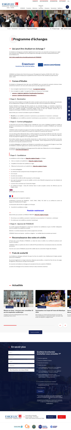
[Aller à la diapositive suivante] (65, 325)
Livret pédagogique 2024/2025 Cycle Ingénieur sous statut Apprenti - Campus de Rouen (49, 371)
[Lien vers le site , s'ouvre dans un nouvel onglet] (34, 427)
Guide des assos (42, 365)
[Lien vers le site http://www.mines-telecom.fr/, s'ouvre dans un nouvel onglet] (18, 427)
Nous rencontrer (44, 1)
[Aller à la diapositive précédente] (60, 325)
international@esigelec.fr (22, 149)
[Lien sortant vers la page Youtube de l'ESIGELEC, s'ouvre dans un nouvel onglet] (69, 111)
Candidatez (35, 1)
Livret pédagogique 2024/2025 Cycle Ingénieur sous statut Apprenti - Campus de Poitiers (49, 368)
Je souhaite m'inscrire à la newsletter (47, 381)
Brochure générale (42, 358)
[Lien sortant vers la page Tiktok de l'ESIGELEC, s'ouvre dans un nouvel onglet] (69, 119)
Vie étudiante (62, 1)
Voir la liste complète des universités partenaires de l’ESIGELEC (25, 57)
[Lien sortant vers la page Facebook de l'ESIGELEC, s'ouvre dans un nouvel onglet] (69, 99)
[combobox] (21, 370)
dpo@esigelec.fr (49, 403)
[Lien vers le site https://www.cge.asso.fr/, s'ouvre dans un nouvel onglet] (53, 427)
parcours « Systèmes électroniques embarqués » (24, 95)
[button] (22, 8)
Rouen (8, 7)
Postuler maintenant (35, 210)
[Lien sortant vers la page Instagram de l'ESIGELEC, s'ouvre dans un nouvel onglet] (69, 107)
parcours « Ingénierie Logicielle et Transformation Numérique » (28, 93)
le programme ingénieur (39, 89)
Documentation (53, 1)
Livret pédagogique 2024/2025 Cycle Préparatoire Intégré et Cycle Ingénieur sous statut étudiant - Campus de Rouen (49, 376)
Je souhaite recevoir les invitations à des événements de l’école (48, 384)
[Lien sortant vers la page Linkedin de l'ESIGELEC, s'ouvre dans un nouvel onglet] (69, 115)
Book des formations (43, 362)
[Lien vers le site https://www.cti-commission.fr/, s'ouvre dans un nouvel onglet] (27, 427)
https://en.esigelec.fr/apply (32, 158)
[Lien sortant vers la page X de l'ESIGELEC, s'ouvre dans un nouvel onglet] (69, 103)
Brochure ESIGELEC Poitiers (45, 360)
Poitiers (12, 7)
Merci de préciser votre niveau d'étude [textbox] (19, 370)
